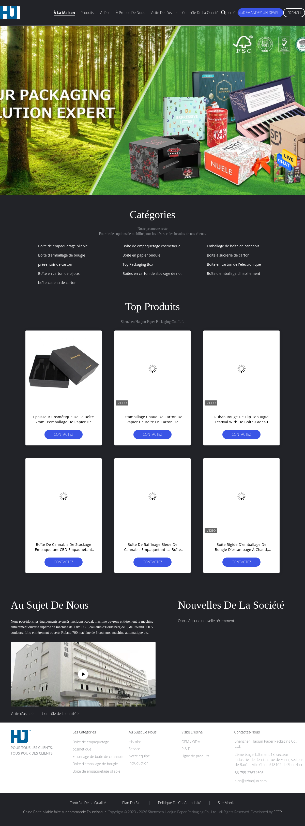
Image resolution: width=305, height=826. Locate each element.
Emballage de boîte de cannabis (233, 246)
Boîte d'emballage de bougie (61, 255)
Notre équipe (139, 756)
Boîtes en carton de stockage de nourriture (158, 273)
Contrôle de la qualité (200, 12)
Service (134, 748)
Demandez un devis (260, 12)
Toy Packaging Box (138, 264)
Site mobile (226, 803)
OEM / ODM (191, 741)
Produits (87, 12)
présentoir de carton (55, 264)
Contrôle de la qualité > (60, 713)
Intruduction (138, 763)
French (294, 12)
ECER (277, 811)
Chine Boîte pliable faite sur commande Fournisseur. (65, 811)
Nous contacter (236, 12)
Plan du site (132, 803)
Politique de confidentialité (180, 803)
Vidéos (105, 12)
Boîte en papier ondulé (141, 255)
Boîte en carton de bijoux (59, 273)
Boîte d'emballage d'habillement (233, 273)
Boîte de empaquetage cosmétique (151, 246)
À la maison (64, 12)
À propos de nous (130, 12)
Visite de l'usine (164, 12)
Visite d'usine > (23, 713)
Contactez (63, 434)
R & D (185, 748)
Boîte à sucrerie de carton (228, 255)
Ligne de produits (195, 756)
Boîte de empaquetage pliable (63, 246)
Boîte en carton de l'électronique (234, 264)
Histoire (135, 741)
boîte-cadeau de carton (57, 282)
